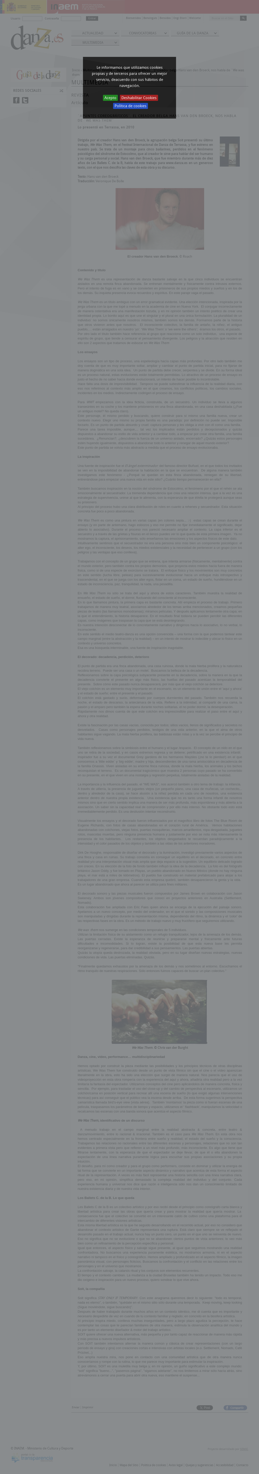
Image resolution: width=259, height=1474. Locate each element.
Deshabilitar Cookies (139, 98)
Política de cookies (130, 106)
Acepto (110, 98)
